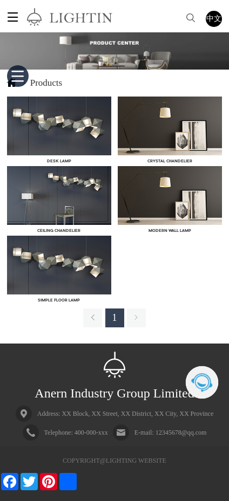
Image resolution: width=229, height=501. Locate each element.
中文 (213, 19)
